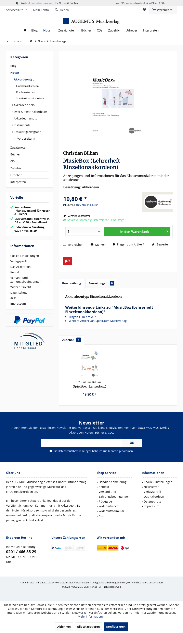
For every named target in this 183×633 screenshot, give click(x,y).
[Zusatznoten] (66, 30)
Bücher (15, 154)
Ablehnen (64, 627)
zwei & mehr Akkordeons (30, 112)
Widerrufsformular (111, 511)
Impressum (18, 303)
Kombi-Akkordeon (26, 92)
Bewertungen (101, 283)
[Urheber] (131, 30)
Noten (14, 73)
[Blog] (34, 30)
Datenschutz (18, 292)
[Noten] (47, 30)
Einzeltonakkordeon (27, 86)
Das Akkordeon (20, 267)
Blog (13, 66)
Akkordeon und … (25, 118)
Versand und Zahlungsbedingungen (25, 279)
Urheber (16, 175)
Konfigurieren (116, 627)
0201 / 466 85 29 (21, 551)
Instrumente (22, 125)
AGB (13, 298)
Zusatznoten (18, 147)
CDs (13, 161)
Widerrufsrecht (20, 287)
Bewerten (161, 244)
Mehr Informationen (91, 616)
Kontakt (15, 272)
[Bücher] (86, 30)
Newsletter (151, 487)
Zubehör (16, 168)
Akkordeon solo (24, 105)
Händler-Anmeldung (113, 482)
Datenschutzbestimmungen (75, 451)
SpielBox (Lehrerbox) (89, 384)
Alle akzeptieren (88, 627)
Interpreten (18, 182)
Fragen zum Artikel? (128, 244)
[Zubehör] (114, 30)
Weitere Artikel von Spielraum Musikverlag (96, 321)
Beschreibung (71, 283)
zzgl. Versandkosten (87, 204)
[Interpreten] (150, 30)
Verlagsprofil (18, 261)
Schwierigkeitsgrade (27, 132)
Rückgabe (105, 501)
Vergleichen (73, 244)
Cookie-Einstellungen (24, 256)
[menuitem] (163, 10)
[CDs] (99, 30)
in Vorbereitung (24, 138)
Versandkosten (82, 582)
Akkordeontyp (23, 79)
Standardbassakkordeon (30, 98)
